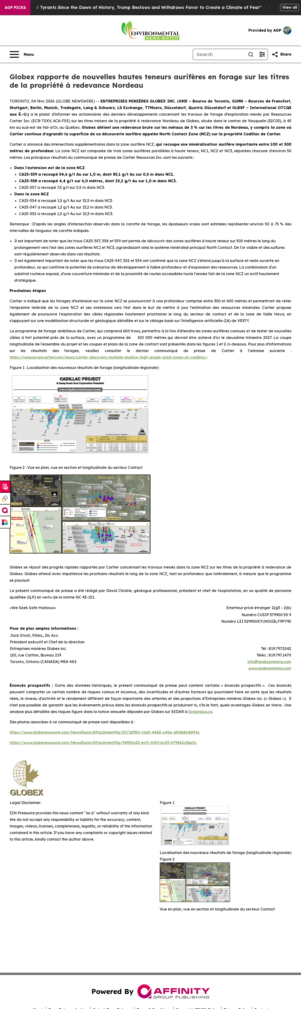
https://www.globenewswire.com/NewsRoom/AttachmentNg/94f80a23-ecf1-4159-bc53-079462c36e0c (103, 742)
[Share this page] (281, 54)
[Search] (219, 54)
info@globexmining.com (269, 661)
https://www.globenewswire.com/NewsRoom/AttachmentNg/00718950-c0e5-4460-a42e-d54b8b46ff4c (105, 732)
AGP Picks (15, 7)
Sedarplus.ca (200, 711)
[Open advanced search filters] (262, 54)
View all (289, 7)
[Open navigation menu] (22, 54)
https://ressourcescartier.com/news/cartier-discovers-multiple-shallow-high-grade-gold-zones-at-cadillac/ (108, 357)
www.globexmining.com (269, 668)
